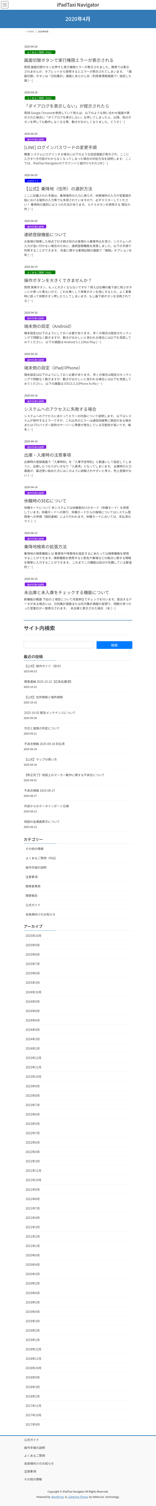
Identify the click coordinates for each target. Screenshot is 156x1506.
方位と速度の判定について (42, 728)
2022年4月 (33, 1152)
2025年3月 (33, 982)
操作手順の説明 (35, 139)
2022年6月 (33, 1142)
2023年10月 (34, 1076)
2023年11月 (34, 1067)
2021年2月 (33, 1236)
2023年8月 (33, 1095)
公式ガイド (33, 180)
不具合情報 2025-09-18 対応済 (44, 744)
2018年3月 (33, 1387)
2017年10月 (34, 1415)
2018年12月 (34, 1349)
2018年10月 (34, 1368)
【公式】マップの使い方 (40, 759)
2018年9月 (33, 1377)
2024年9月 (33, 1001)
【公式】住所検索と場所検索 (43, 697)
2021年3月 (33, 1227)
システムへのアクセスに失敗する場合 (60, 409)
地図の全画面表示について (42, 821)
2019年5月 (33, 1302)
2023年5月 (33, 1123)
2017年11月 (34, 1405)
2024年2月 (33, 1048)
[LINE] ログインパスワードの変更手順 (60, 147)
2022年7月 (33, 1133)
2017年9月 (33, 1424)
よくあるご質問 (34, 1455)
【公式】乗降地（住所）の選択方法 (58, 188)
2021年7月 (33, 1208)
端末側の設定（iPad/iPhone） (53, 368)
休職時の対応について (45, 501)
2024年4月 (33, 1029)
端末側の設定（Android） (49, 326)
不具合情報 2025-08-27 (39, 790)
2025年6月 (33, 973)
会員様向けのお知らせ (40, 914)
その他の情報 (34, 848)
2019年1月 (33, 1340)
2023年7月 (33, 1105)
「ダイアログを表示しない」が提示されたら (66, 106)
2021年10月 (34, 1180)
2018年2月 (33, 1396)
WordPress (57, 1497)
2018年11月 (34, 1358)
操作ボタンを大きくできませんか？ (58, 280)
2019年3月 (33, 1321)
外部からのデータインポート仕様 (46, 806)
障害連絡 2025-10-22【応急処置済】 (48, 681)
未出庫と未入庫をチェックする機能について (66, 592)
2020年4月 (33, 1264)
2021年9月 (33, 1189)
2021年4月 (33, 1217)
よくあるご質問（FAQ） (40, 52)
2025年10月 (34, 935)
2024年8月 (33, 1011)
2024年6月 (33, 1020)
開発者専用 (33, 886)
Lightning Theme (78, 1497)
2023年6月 (33, 1114)
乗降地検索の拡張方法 (45, 546)
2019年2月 (33, 1330)
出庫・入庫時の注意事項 (47, 455)
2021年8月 (33, 1199)
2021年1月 (33, 1246)
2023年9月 (33, 1086)
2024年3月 (33, 1039)
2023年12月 (34, 1058)
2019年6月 (33, 1293)
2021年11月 (34, 1170)
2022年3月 (33, 1161)
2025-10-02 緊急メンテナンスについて (50, 712)
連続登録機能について (45, 234)
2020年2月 (33, 1283)
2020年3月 (33, 1274)
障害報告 (32, 895)
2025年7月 (33, 964)
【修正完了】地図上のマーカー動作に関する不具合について (64, 775)
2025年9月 (33, 945)
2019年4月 (33, 1311)
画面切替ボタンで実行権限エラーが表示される (69, 60)
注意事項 (32, 877)
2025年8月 (33, 954)
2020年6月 (33, 1255)
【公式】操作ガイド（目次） (43, 666)
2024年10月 (34, 992)
